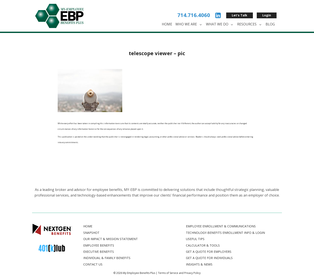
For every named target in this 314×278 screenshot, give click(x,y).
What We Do (220, 24)
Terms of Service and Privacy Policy (179, 273)
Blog (270, 24)
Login (266, 15)
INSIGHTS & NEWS (199, 264)
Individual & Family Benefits (106, 258)
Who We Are (189, 24)
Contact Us (92, 264)
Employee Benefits (98, 245)
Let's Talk (239, 15)
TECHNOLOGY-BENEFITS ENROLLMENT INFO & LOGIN (225, 233)
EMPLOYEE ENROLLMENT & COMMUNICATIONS (221, 226)
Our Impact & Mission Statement (110, 239)
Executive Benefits (98, 252)
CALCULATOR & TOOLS (203, 245)
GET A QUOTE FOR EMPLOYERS (208, 252)
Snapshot (91, 233)
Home (167, 24)
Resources (249, 24)
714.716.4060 (193, 15)
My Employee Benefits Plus (139, 273)
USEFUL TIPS (195, 239)
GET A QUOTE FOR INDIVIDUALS (209, 258)
